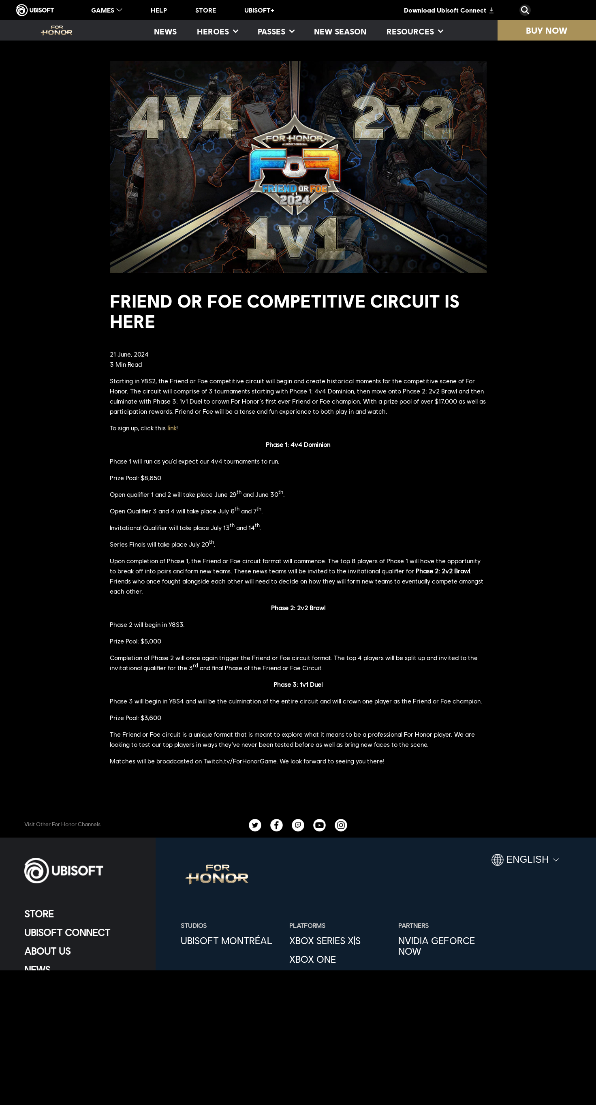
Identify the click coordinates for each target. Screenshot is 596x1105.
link (171, 428)
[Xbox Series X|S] (339, 940)
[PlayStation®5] (339, 977)
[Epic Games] (339, 1033)
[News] (165, 31)
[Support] (82, 988)
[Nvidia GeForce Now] (448, 945)
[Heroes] (217, 31)
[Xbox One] (339, 959)
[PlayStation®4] (339, 996)
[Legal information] (82, 1059)
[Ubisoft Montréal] (231, 940)
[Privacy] (82, 1032)
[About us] (82, 951)
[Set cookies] (44, 1072)
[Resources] (414, 31)
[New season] (340, 31)
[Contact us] (82, 1019)
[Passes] (276, 31)
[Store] (82, 913)
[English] (525, 863)
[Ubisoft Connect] (82, 932)
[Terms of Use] (82, 1046)
